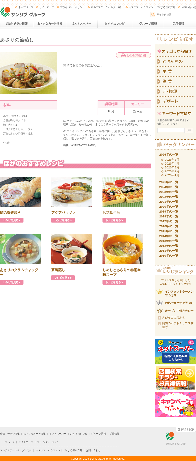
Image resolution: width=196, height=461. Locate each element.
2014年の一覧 (168, 236)
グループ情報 (147, 24)
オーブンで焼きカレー (179, 310)
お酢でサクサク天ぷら (179, 303)
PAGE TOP (186, 429)
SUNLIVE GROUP (175, 438)
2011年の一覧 (168, 250)
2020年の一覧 (168, 206)
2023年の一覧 (168, 192)
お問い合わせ (188, 7)
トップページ (25, 7)
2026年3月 (172, 167)
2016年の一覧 (168, 226)
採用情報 (178, 24)
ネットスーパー (81, 24)
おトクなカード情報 (50, 24)
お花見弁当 (111, 213)
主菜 (175, 72)
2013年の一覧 (168, 241)
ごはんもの (175, 61)
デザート (175, 102)
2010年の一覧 (168, 255)
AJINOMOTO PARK (83, 145)
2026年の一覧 (168, 154)
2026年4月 (172, 163)
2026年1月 (172, 175)
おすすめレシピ (114, 24)
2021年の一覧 (168, 201)
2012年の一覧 (168, 245)
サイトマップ (46, 7)
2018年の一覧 (168, 216)
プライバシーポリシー (72, 7)
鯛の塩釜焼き (10, 213)
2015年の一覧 (168, 231)
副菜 (175, 82)
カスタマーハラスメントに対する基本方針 (152, 7)
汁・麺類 (175, 92)
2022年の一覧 (168, 196)
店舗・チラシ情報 (17, 24)
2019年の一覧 (168, 211)
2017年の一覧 (168, 221)
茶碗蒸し (58, 270)
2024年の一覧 (168, 187)
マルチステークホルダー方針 (106, 7)
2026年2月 (172, 171)
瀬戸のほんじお (14, 129)
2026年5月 (172, 159)
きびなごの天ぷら (173, 317)
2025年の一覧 (168, 182)
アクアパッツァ (63, 213)
